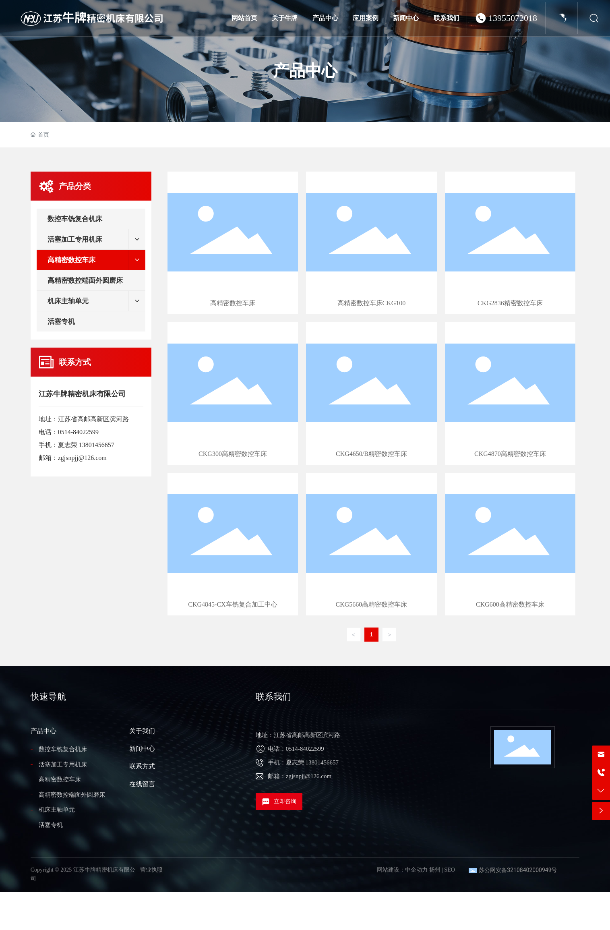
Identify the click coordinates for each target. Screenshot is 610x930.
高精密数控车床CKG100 (371, 243)
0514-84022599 (78, 432)
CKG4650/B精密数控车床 (371, 393)
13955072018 (512, 18)
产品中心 (305, 71)
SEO (449, 870)
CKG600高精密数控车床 (510, 544)
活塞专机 (51, 825)
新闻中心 (142, 748)
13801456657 (96, 444)
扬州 (434, 870)
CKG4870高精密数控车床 (510, 393)
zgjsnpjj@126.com (82, 457)
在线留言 (142, 784)
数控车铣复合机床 (63, 749)
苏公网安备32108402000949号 (518, 870)
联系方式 (142, 766)
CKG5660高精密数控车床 (371, 544)
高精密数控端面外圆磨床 (72, 794)
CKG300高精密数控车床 (232, 393)
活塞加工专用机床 (63, 764)
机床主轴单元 (57, 809)
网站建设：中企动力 (402, 870)
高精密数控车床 (232, 243)
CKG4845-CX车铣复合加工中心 (232, 544)
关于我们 (142, 730)
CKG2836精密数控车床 (510, 243)
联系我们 (273, 697)
